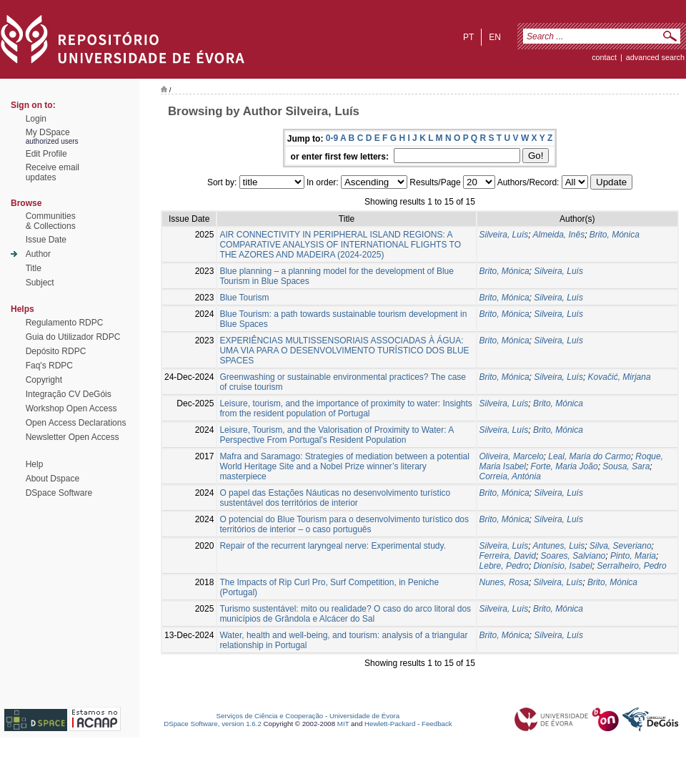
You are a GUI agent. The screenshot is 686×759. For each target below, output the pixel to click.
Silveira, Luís (504, 235)
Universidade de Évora (364, 716)
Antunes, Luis (558, 546)
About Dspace (52, 479)
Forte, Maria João (564, 466)
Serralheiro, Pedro (631, 566)
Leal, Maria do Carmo (589, 456)
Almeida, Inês (558, 235)
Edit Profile (46, 154)
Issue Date (46, 240)
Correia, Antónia (510, 476)
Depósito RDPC (56, 351)
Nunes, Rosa (504, 582)
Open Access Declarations (76, 423)
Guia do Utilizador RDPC (73, 337)
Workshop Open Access (71, 408)
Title (33, 268)
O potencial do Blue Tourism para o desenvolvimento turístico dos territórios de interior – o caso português (344, 524)
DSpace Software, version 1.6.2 (213, 724)
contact (604, 57)
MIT (343, 724)
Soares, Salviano (573, 556)
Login (36, 119)
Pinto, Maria (633, 556)
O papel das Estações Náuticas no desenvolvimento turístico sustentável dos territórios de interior (334, 498)
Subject (40, 283)
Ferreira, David (507, 556)
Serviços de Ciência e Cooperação (270, 716)
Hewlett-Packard (389, 724)
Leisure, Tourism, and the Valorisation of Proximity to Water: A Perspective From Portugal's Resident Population (336, 435)
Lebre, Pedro (504, 566)
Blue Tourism (244, 298)
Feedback (437, 724)
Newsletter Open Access (72, 437)
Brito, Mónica (615, 235)
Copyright (44, 380)
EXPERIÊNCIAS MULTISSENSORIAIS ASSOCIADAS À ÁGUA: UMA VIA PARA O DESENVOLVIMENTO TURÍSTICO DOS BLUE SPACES (344, 351)
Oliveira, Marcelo (511, 456)
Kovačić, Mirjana (619, 377)
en (495, 37)
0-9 (332, 138)
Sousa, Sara (626, 466)
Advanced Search (655, 57)
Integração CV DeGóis (68, 394)
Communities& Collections (51, 221)
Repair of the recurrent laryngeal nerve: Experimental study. (332, 546)
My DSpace (48, 132)
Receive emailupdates (52, 172)
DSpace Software (59, 493)
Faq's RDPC (49, 366)
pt (468, 37)
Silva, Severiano (621, 546)
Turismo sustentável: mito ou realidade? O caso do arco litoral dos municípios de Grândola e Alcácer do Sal (345, 614)
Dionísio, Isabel (563, 566)
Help (35, 464)
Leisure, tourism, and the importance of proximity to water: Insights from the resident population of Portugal (345, 408)
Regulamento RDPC (65, 323)
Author (38, 254)
